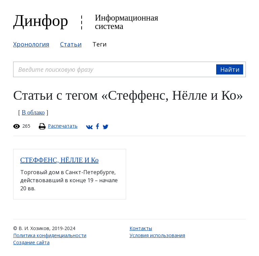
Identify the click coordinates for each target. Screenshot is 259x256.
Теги (99, 44)
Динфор (40, 20)
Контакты (141, 228)
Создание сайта (31, 242)
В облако (33, 112)
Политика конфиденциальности (49, 235)
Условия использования (157, 235)
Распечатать (63, 126)
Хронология (31, 44)
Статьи (71, 44)
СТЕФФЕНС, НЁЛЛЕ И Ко (59, 160)
